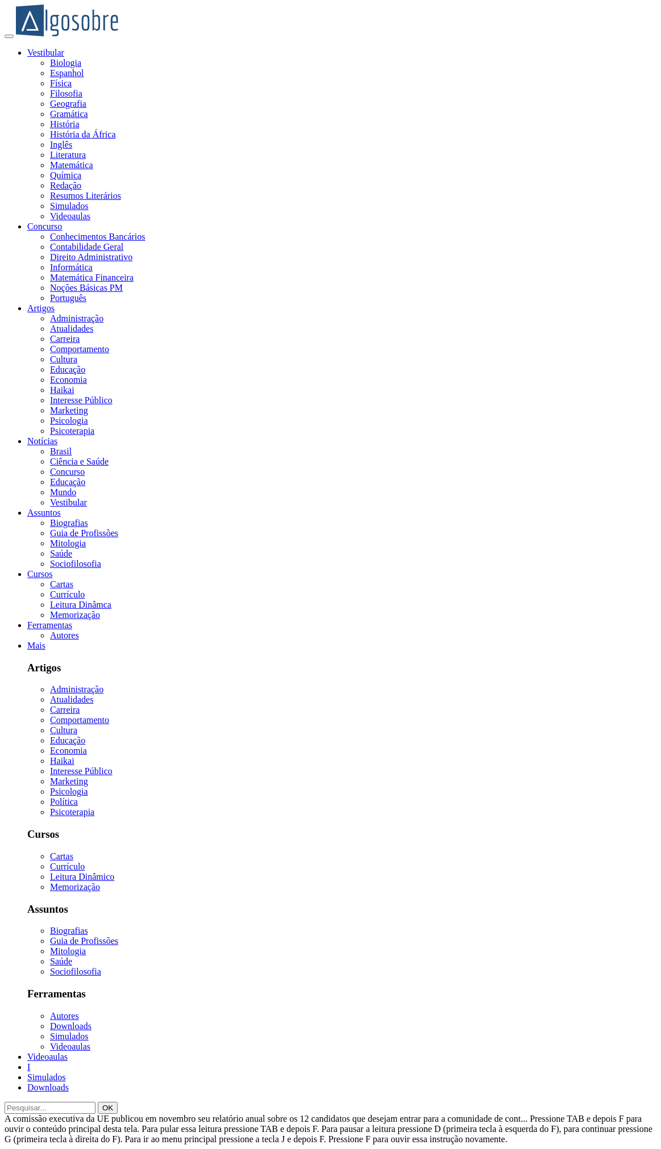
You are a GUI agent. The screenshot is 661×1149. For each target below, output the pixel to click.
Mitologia (68, 543)
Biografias (69, 523)
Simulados (69, 206)
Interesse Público (81, 400)
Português (68, 298)
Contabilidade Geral (86, 247)
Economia (68, 380)
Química (65, 175)
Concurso (44, 226)
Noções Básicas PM (86, 288)
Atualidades (71, 328)
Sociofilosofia (75, 564)
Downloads (71, 1026)
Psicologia (69, 420)
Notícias (42, 441)
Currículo (67, 594)
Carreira (65, 339)
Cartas (61, 584)
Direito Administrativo (91, 257)
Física (61, 83)
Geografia (68, 103)
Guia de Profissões (84, 533)
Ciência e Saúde (79, 461)
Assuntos (44, 512)
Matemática (71, 165)
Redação (65, 185)
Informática (71, 267)
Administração (76, 318)
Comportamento (79, 349)
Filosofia (66, 93)
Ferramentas (49, 625)
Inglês (61, 144)
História (65, 124)
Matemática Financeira (92, 277)
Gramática (69, 114)
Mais (36, 645)
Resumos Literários (85, 195)
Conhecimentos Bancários (97, 236)
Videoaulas (70, 216)
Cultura (63, 359)
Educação (67, 369)
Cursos (39, 574)
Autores (64, 635)
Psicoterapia (72, 431)
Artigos (41, 308)
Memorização (75, 615)
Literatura (68, 155)
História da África (83, 134)
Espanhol (67, 73)
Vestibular (45, 52)
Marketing (69, 410)
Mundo (63, 492)
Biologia (65, 63)
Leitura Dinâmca (80, 604)
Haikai (62, 390)
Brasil (61, 451)
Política (64, 802)
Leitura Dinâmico (82, 876)
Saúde (61, 553)
